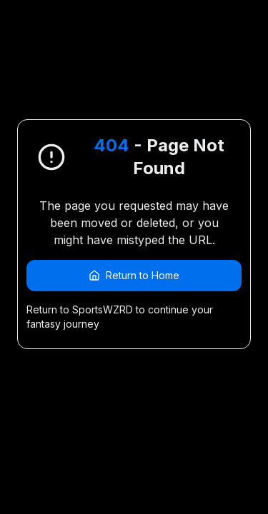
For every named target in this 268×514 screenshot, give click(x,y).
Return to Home (134, 275)
